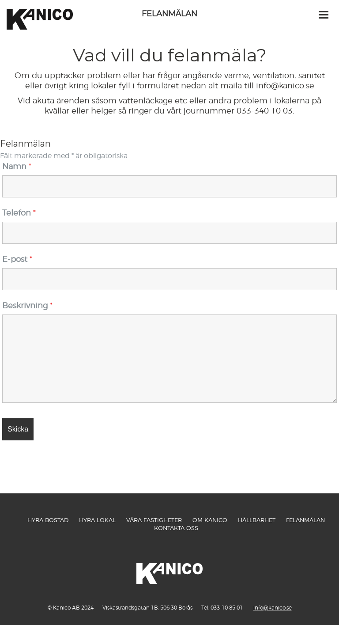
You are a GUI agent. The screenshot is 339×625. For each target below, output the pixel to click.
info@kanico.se (272, 607)
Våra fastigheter (154, 519)
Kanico (40, 35)
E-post (17, 259)
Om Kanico (209, 519)
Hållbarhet (256, 519)
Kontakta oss (176, 527)
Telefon (19, 212)
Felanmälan (305, 519)
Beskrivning (27, 305)
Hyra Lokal (97, 519)
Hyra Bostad (47, 519)
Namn (16, 166)
